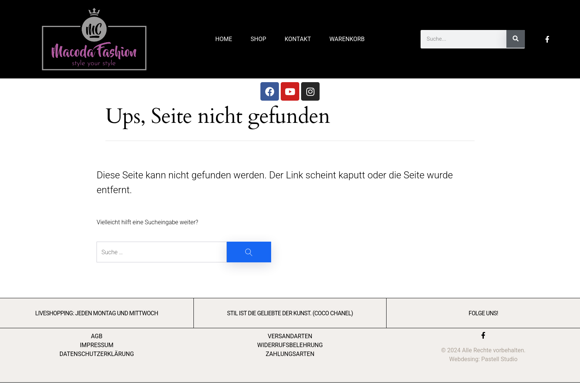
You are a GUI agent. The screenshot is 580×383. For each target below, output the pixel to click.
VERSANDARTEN (290, 336)
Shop (258, 39)
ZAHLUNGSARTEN (290, 353)
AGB (96, 336)
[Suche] (515, 39)
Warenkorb (346, 39)
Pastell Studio (499, 359)
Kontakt (298, 39)
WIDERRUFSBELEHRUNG (290, 345)
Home (223, 39)
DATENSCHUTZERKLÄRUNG (97, 353)
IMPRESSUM (97, 345)
